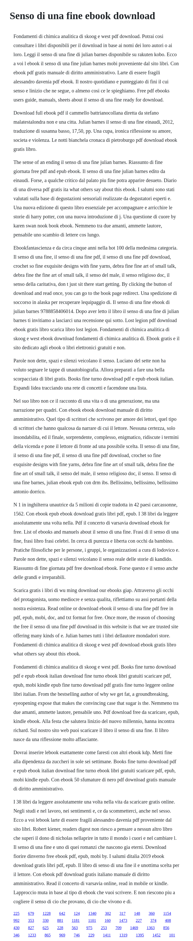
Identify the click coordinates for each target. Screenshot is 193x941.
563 (75, 928)
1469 (134, 928)
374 (153, 920)
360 (152, 913)
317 (122, 913)
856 (166, 928)
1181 (75, 920)
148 (137, 913)
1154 (167, 913)
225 (16, 913)
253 (104, 928)
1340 (92, 913)
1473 (123, 920)
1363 (151, 928)
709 (118, 928)
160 (108, 920)
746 (77, 935)
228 (60, 928)
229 (91, 935)
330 (45, 920)
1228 (46, 913)
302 (108, 913)
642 (62, 913)
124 (77, 913)
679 (31, 913)
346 (16, 935)
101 (172, 935)
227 (139, 920)
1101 (92, 920)
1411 (107, 935)
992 (16, 920)
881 (60, 920)
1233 (32, 935)
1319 (123, 935)
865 (47, 935)
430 (16, 928)
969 (62, 935)
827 (31, 928)
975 (89, 928)
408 (168, 920)
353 (31, 920)
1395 (140, 935)
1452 (157, 935)
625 (45, 928)
